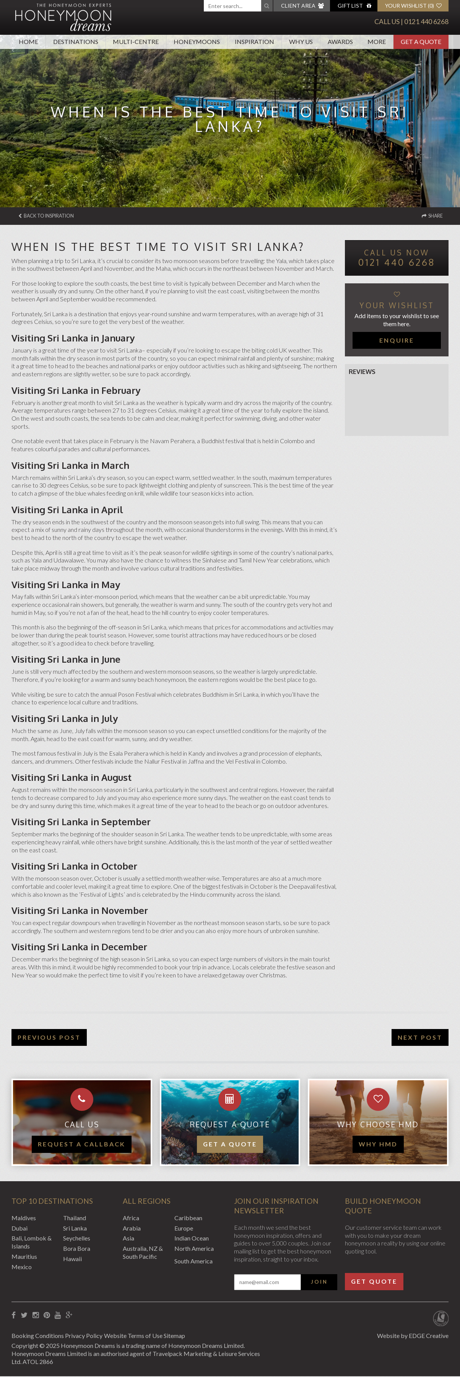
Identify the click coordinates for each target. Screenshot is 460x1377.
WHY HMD (378, 1144)
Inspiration (254, 41)
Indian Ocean (191, 1238)
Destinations (75, 41)
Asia (128, 1238)
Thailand (74, 1218)
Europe (183, 1228)
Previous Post (49, 1038)
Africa (131, 1218)
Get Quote (374, 1282)
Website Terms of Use (143, 1336)
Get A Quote (421, 41)
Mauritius (24, 1257)
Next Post (420, 1038)
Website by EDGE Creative (413, 1336)
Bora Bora (76, 1249)
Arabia (132, 1228)
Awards (340, 41)
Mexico (21, 1267)
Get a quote (230, 1144)
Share (430, 216)
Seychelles (76, 1238)
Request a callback (81, 1144)
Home (28, 41)
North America (194, 1249)
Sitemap (189, 1336)
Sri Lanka (75, 1228)
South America (193, 1261)
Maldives (23, 1218)
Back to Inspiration (52, 216)
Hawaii (72, 1259)
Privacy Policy (88, 1336)
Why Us (301, 41)
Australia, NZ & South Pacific (143, 1253)
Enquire (396, 341)
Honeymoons (197, 41)
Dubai (19, 1228)
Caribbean (188, 1218)
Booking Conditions (37, 1336)
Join (319, 1282)
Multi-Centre (136, 41)
